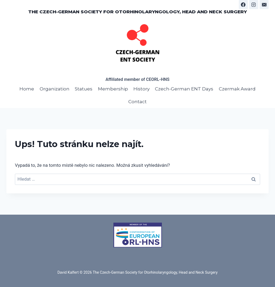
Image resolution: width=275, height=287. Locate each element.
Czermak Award (237, 88)
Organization (54, 88)
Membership (113, 88)
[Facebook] (243, 4)
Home (26, 88)
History (141, 88)
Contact (137, 101)
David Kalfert (68, 272)
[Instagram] (253, 4)
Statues (83, 88)
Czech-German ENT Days (184, 88)
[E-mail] (264, 4)
